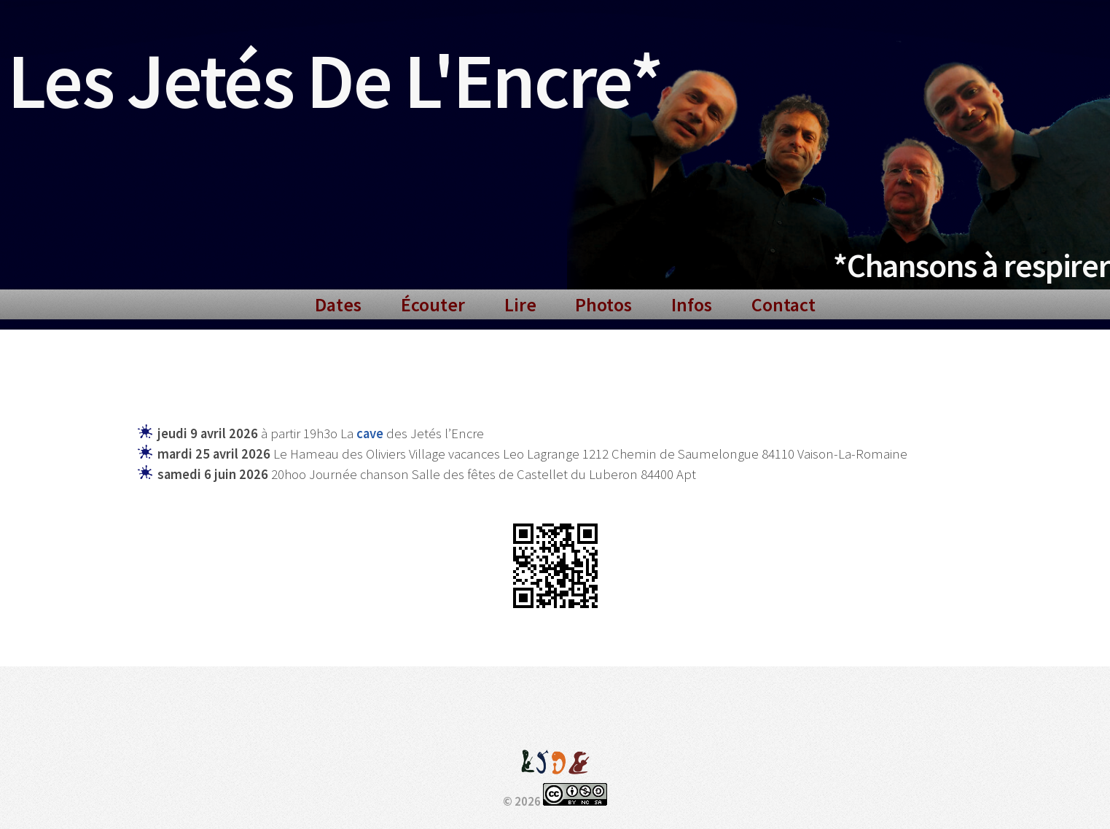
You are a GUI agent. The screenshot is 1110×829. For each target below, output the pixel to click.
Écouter (433, 304)
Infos (691, 304)
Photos (603, 304)
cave (369, 433)
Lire (520, 304)
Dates (338, 304)
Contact (783, 304)
